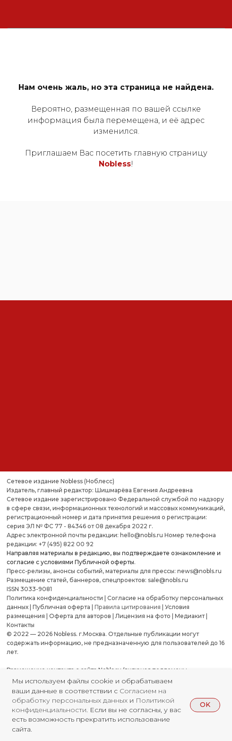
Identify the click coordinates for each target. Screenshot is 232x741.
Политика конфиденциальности (55, 598)
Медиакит (190, 615)
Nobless (115, 163)
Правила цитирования (128, 606)
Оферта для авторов (80, 615)
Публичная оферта (61, 606)
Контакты (20, 624)
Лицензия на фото (143, 615)
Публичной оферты (104, 562)
